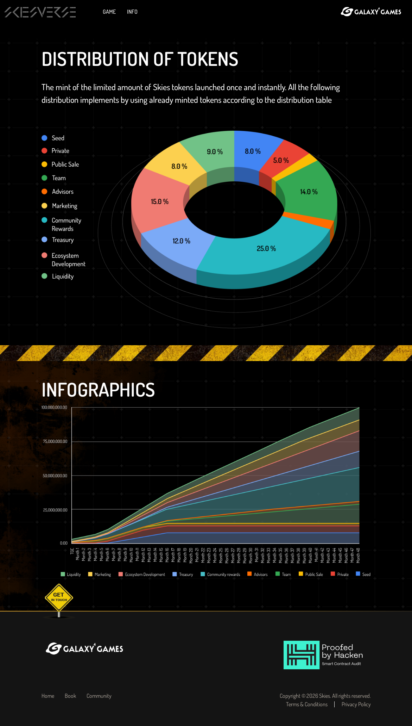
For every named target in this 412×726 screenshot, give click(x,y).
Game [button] (110, 11)
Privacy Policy (356, 704)
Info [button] (133, 11)
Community (99, 695)
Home (48, 695)
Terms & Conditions (307, 704)
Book (70, 695)
